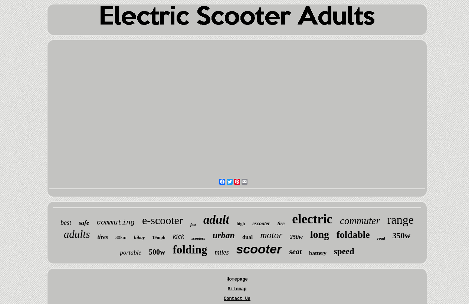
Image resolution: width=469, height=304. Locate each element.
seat (295, 251)
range (400, 219)
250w (296, 237)
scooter (259, 249)
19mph (158, 237)
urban (224, 235)
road (381, 238)
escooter (261, 223)
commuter (360, 220)
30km (121, 237)
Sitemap (237, 289)
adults (77, 234)
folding (190, 249)
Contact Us (237, 298)
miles (221, 252)
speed (344, 251)
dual (247, 237)
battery (318, 253)
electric (312, 219)
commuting (115, 223)
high (241, 223)
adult (216, 219)
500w (157, 252)
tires (103, 237)
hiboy (139, 237)
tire (281, 223)
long (319, 234)
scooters (198, 238)
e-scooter (162, 220)
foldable (353, 234)
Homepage (237, 279)
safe (84, 222)
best (65, 222)
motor (271, 235)
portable (130, 252)
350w (401, 235)
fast (193, 225)
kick (178, 236)
